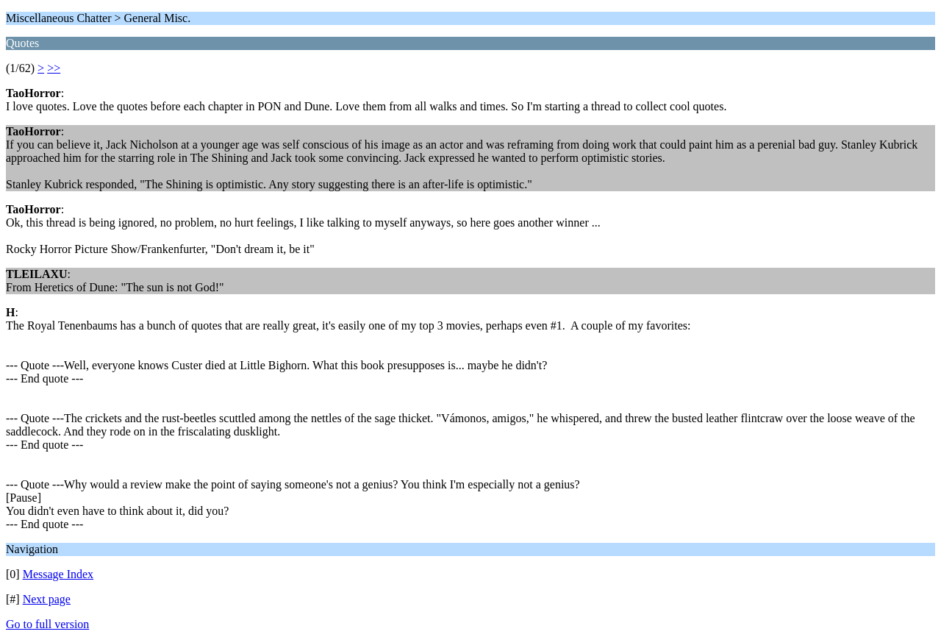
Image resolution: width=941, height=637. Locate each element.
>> (53, 68)
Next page (47, 599)
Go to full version (47, 624)
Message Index (58, 574)
